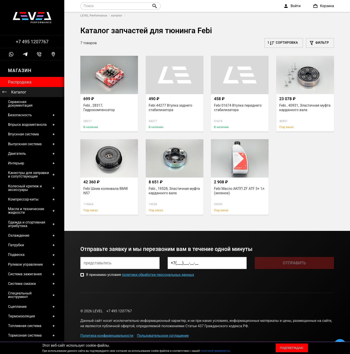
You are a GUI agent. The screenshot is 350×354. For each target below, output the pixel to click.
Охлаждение (32, 235)
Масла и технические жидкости (32, 210)
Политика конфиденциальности (106, 335)
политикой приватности (214, 350)
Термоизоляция (32, 316)
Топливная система (32, 326)
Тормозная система (32, 335)
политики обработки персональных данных (158, 275)
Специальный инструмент (32, 295)
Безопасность (32, 115)
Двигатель (32, 153)
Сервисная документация (20, 104)
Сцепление (32, 306)
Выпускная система (32, 144)
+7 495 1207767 (32, 41)
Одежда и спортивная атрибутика (32, 224)
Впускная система (32, 134)
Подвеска (32, 255)
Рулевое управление (32, 264)
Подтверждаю (291, 348)
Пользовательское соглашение (163, 335)
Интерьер (32, 163)
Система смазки (32, 284)
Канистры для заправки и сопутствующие (32, 174)
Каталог (18, 92)
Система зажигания (32, 274)
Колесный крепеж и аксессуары (32, 188)
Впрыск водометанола (32, 125)
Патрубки (32, 245)
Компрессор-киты (32, 199)
